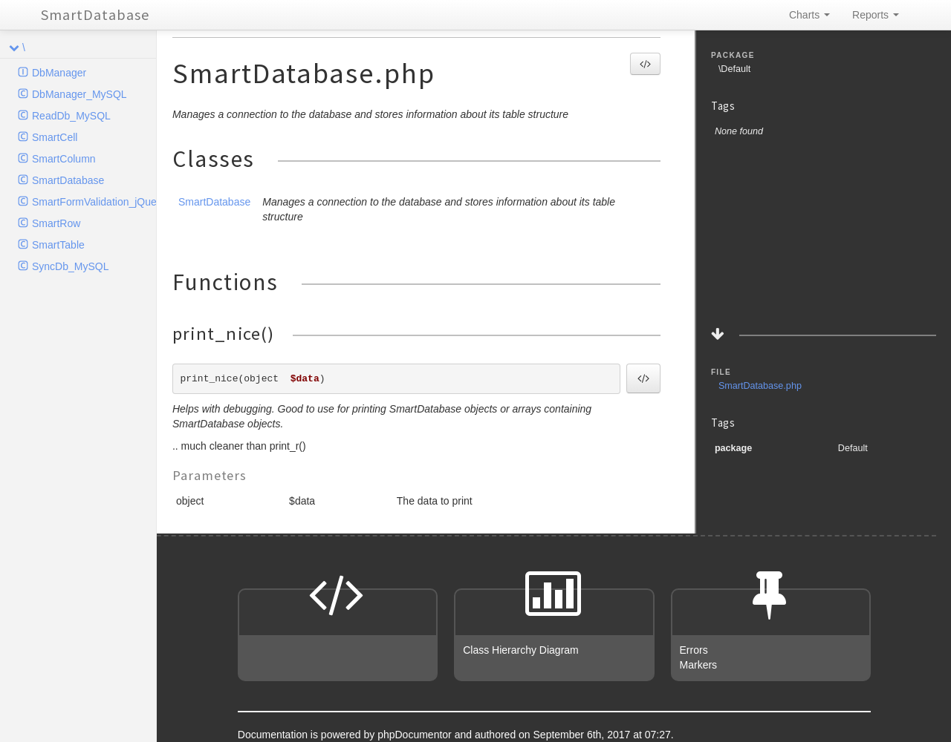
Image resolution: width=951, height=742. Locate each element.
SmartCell (54, 137)
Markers (699, 665)
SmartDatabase (95, 14)
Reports (875, 15)
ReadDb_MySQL (71, 116)
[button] (645, 64)
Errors (694, 650)
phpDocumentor (416, 735)
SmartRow (56, 223)
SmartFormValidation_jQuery (94, 202)
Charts (809, 15)
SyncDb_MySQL (70, 266)
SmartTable (58, 245)
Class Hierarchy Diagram (521, 650)
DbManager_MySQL (79, 94)
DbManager (59, 73)
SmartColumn (64, 159)
